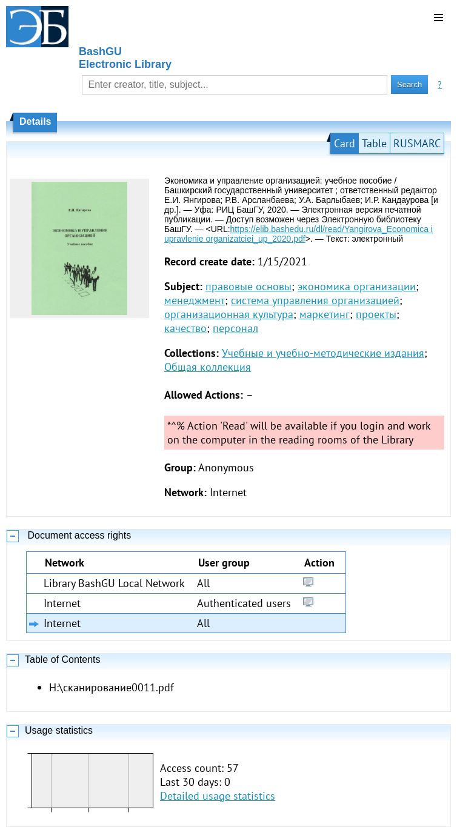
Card (344, 143)
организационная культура (228, 314)
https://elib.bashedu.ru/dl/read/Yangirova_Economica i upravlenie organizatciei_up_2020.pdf (298, 234)
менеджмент (194, 300)
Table (374, 143)
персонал (235, 328)
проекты (376, 314)
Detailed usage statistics (217, 796)
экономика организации (357, 286)
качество (185, 328)
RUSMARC (417, 143)
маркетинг (324, 314)
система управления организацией (315, 300)
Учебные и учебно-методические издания (323, 353)
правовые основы (248, 286)
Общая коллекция (207, 367)
